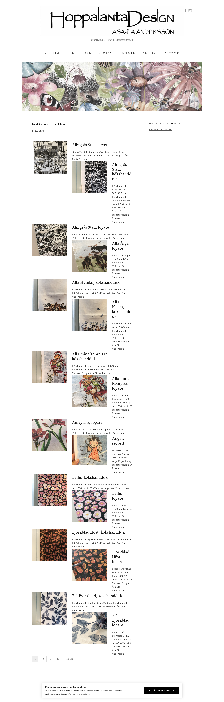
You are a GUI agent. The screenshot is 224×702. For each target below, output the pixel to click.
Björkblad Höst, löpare (120, 557)
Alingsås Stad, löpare (90, 227)
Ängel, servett (118, 441)
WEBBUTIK (128, 53)
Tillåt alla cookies (165, 690)
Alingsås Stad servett (90, 144)
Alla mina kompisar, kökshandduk (90, 357)
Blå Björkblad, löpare (121, 620)
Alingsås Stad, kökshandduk (121, 172)
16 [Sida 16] (58, 658)
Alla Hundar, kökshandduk (95, 282)
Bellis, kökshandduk (90, 477)
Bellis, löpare (117, 496)
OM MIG (57, 53)
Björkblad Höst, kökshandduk (98, 532)
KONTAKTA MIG (169, 53)
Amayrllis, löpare (87, 422)
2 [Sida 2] (43, 658)
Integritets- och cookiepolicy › (71, 693)
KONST (71, 53)
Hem (44, 53)
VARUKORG (148, 53)
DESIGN (86, 53)
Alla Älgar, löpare (121, 246)
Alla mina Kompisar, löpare (121, 383)
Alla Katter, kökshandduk (121, 309)
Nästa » (70, 658)
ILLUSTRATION (106, 53)
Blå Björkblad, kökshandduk (97, 595)
